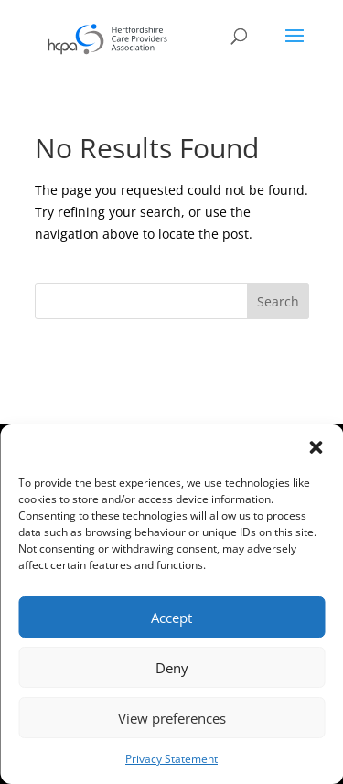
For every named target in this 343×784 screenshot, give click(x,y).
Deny (171, 668)
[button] (315, 447)
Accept (171, 617)
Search (278, 301)
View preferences (172, 718)
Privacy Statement (171, 759)
